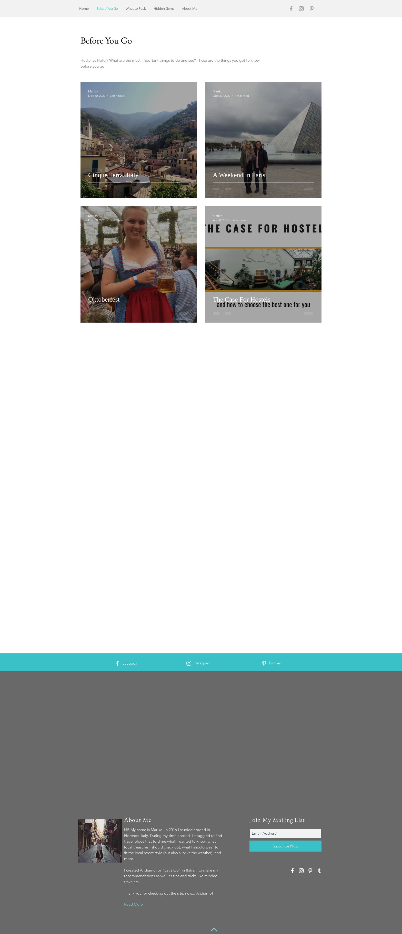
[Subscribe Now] (285, 846)
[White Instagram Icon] (189, 663)
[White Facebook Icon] (117, 663)
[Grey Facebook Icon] (291, 8)
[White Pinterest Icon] (264, 663)
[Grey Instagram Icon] (301, 8)
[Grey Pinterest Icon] (311, 8)
